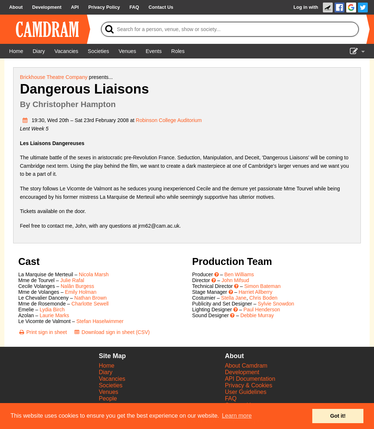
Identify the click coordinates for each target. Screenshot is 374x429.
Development (242, 372)
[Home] (16, 51)
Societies (110, 385)
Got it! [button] (338, 416)
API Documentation (250, 379)
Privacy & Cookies (248, 385)
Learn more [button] (237, 416)
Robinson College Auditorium (169, 120)
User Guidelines (246, 392)
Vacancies (112, 379)
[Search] (230, 29)
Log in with (305, 7)
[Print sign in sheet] (42, 332)
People (108, 398)
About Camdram (246, 365)
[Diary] (39, 51)
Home (106, 365)
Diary (105, 372)
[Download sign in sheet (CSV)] (111, 332)
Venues (108, 392)
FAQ (231, 398)
